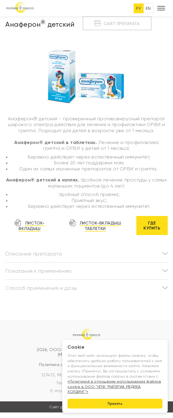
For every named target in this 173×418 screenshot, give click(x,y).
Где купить (151, 225)
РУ (138, 8)
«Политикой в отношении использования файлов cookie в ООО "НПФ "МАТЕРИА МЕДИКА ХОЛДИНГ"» (114, 386)
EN (148, 8)
